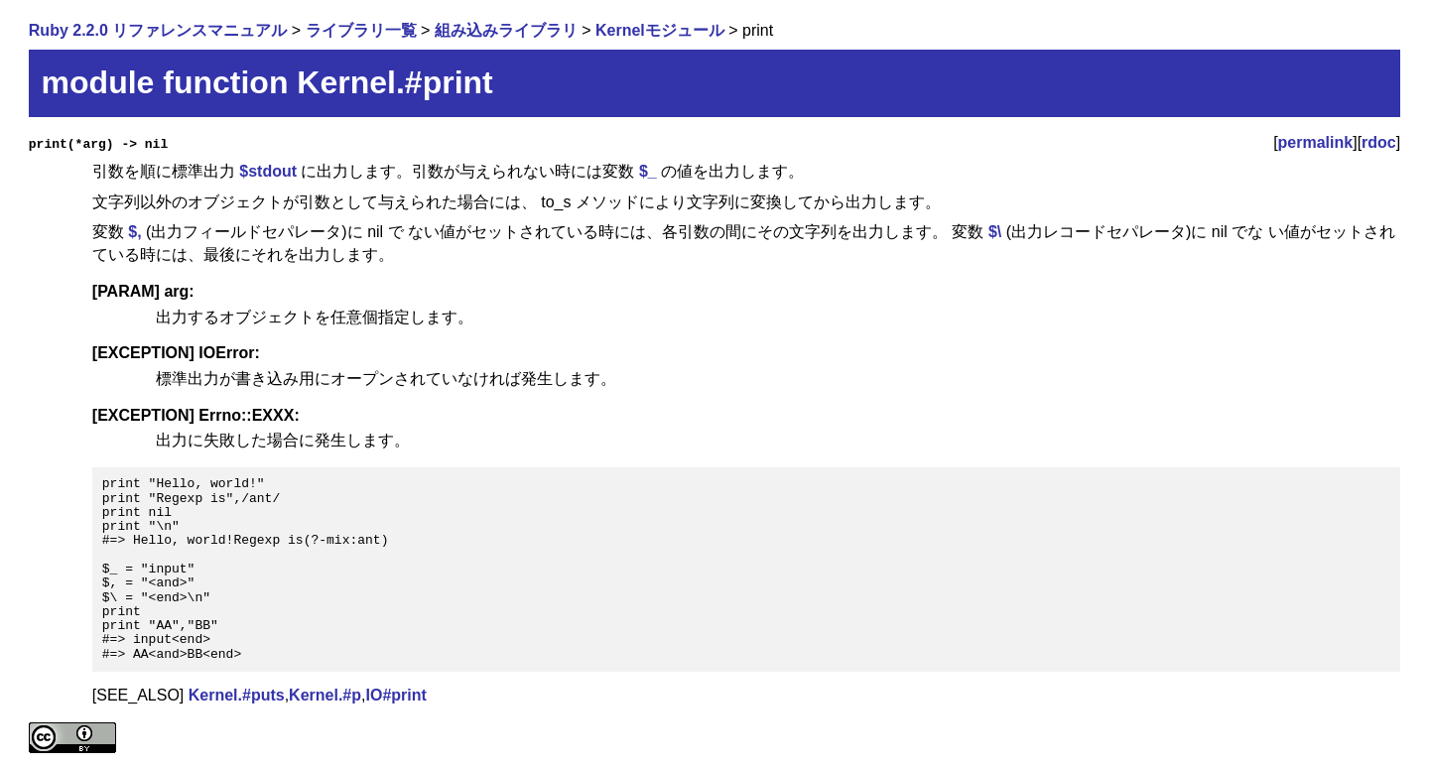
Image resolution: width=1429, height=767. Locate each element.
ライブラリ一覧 (361, 30)
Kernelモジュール (659, 30)
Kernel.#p (325, 695)
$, (134, 231)
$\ (994, 231)
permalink (1316, 142)
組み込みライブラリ (506, 30)
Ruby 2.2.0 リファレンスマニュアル (158, 30)
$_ (648, 171)
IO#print (395, 695)
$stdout (268, 171)
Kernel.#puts (237, 695)
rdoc (1379, 142)
